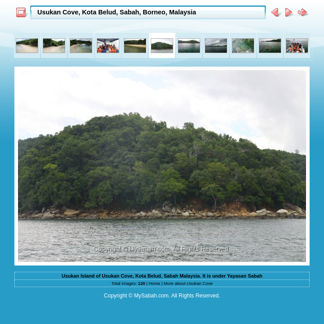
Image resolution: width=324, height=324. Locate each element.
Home (154, 283)
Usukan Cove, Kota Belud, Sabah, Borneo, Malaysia (116, 12)
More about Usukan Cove (188, 283)
